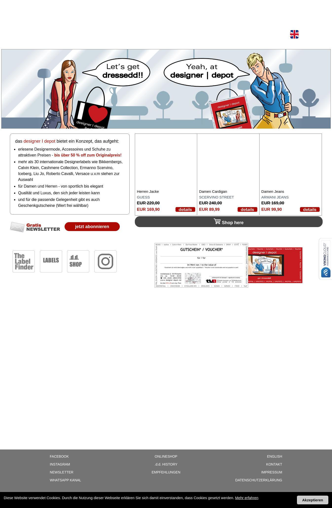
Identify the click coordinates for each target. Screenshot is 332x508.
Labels (82, 5)
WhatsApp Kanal (65, 480)
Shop (38, 5)
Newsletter (106, 5)
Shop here (229, 221)
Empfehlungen (166, 472)
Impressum (271, 472)
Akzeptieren (312, 500)
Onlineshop (59, 5)
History (166, 464)
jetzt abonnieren (92, 226)
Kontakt (274, 464)
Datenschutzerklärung (258, 480)
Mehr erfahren (246, 498)
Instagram (60, 464)
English (274, 456)
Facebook (59, 456)
